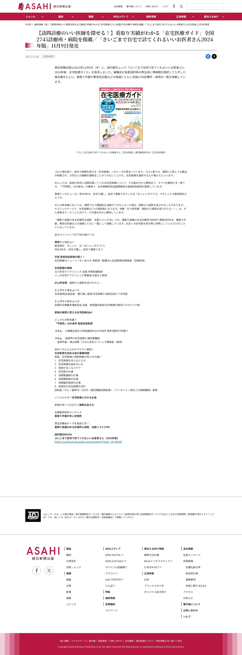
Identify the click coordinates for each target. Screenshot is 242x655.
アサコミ (110, 573)
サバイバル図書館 (115, 567)
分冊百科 (71, 561)
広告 (146, 579)
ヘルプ (165, 6)
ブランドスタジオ (154, 585)
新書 (68, 592)
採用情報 (188, 561)
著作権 (92, 640)
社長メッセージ (191, 555)
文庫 (68, 585)
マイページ (111, 610)
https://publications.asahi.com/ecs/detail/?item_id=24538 (88, 442)
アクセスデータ (78, 640)
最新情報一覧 (40, 24)
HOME (28, 24)
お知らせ (188, 598)
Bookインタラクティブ (157, 561)
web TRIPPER (113, 579)
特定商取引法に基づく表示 (169, 640)
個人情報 (64, 640)
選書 (68, 598)
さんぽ (109, 585)
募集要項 (191, 579)
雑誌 (68, 548)
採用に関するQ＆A (196, 585)
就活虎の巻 (192, 573)
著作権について (134, 6)
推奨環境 (102, 640)
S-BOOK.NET (151, 567)
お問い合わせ (151, 6)
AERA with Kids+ (114, 561)
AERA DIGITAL (113, 555)
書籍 (68, 573)
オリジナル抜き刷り (155, 592)
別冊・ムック (73, 567)
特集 (107, 592)
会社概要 (118, 6)
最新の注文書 (151, 555)
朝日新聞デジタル (144, 640)
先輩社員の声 (193, 567)
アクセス (188, 592)
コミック (71, 604)
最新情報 (151, 16)
